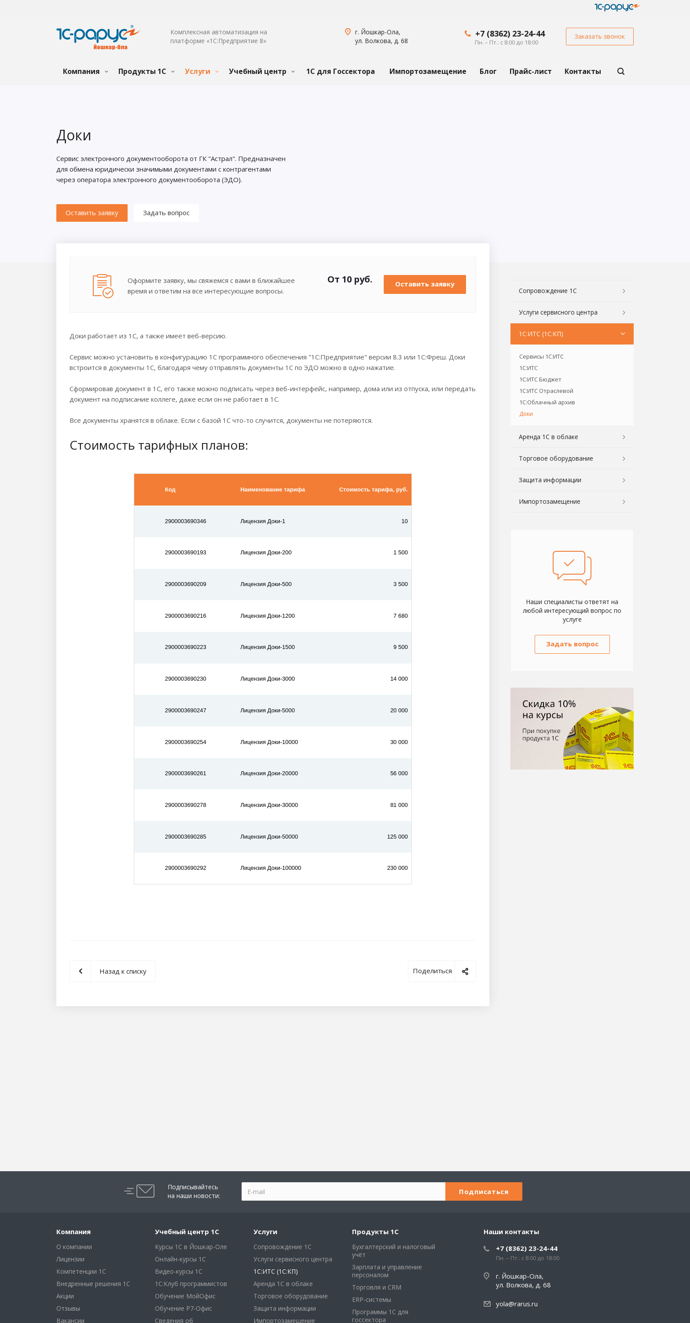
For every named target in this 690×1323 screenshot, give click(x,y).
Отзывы (68, 1308)
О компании (74, 1246)
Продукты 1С (146, 71)
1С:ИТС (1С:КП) (541, 334)
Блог (488, 71)
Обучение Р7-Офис (183, 1308)
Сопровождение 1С (548, 290)
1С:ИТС (528, 368)
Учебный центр (262, 71)
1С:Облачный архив (547, 402)
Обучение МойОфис (185, 1296)
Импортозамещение (427, 71)
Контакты (583, 71)
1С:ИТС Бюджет (540, 379)
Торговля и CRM (376, 1287)
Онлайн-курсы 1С (180, 1259)
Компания (85, 71)
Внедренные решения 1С (93, 1283)
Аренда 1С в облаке (548, 436)
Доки (526, 414)
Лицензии (70, 1259)
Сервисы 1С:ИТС (541, 356)
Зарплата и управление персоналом (387, 1271)
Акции (65, 1296)
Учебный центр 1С (187, 1231)
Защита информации (550, 480)
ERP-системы (371, 1299)
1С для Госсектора (340, 71)
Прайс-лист (531, 71)
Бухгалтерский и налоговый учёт (393, 1250)
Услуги (202, 71)
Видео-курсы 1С (178, 1271)
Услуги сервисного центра (558, 312)
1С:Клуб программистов (191, 1283)
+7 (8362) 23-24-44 (510, 33)
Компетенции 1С (81, 1271)
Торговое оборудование (556, 458)
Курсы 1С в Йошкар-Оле (191, 1246)
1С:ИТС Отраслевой (546, 391)
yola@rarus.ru (517, 1303)
